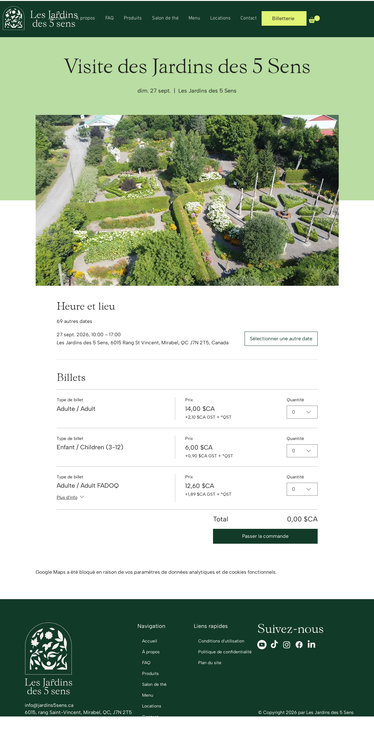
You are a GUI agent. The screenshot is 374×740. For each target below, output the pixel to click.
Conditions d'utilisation (217, 641)
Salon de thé (154, 684)
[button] (314, 19)
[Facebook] (299, 644)
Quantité (295, 400)
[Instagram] (286, 644)
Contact (150, 717)
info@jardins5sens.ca (49, 705)
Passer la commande (265, 536)
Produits (150, 673)
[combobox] (302, 412)
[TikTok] (274, 644)
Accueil (149, 641)
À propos (151, 652)
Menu (147, 695)
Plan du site (209, 662)
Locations (151, 706)
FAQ (146, 662)
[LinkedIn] (311, 644)
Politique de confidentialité (217, 652)
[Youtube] (262, 644)
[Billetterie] (284, 18)
